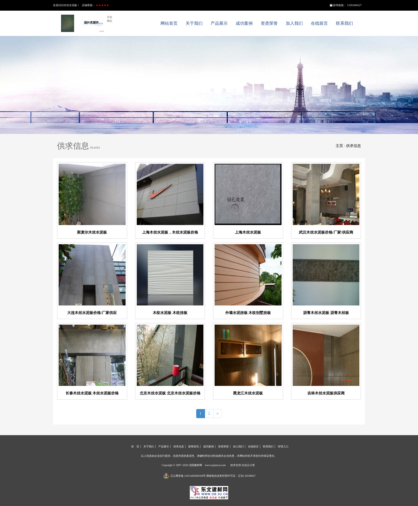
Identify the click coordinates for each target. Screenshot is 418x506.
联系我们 (344, 23)
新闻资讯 (193, 446)
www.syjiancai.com (215, 465)
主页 (339, 146)
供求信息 (353, 146)
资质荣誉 (269, 23)
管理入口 (283, 446)
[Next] (217, 413)
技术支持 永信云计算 (242, 465)
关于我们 (194, 23)
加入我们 (294, 23)
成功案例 (244, 23)
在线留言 (319, 23)
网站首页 (169, 23)
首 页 (135, 446)
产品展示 (219, 23)
